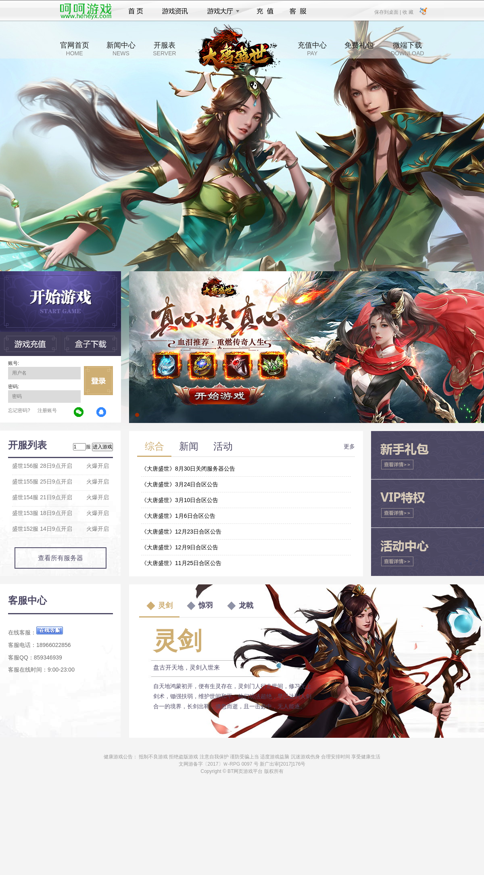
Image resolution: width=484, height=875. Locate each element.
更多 (349, 446)
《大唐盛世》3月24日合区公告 (179, 484)
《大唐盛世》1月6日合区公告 (178, 516)
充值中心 (312, 49)
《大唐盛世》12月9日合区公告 (179, 547)
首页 (136, 11)
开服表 (164, 49)
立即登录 (98, 380)
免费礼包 (358, 49)
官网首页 (74, 49)
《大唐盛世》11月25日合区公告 (181, 563)
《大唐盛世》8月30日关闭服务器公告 (188, 468)
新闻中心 (121, 49)
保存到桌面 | (388, 12)
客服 (298, 11)
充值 (265, 11)
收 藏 (407, 12)
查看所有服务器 (60, 558)
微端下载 (407, 49)
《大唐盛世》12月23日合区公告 (181, 531)
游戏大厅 (221, 11)
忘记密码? (19, 410)
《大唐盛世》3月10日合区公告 (179, 500)
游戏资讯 (175, 11)
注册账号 (47, 410)
